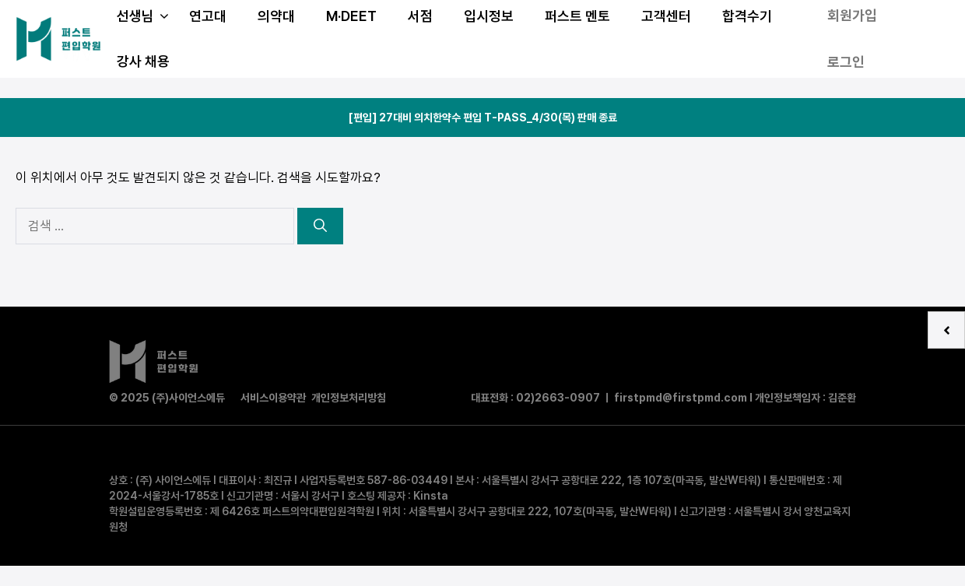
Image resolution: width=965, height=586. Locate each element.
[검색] (320, 226)
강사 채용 (143, 61)
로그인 (846, 62)
